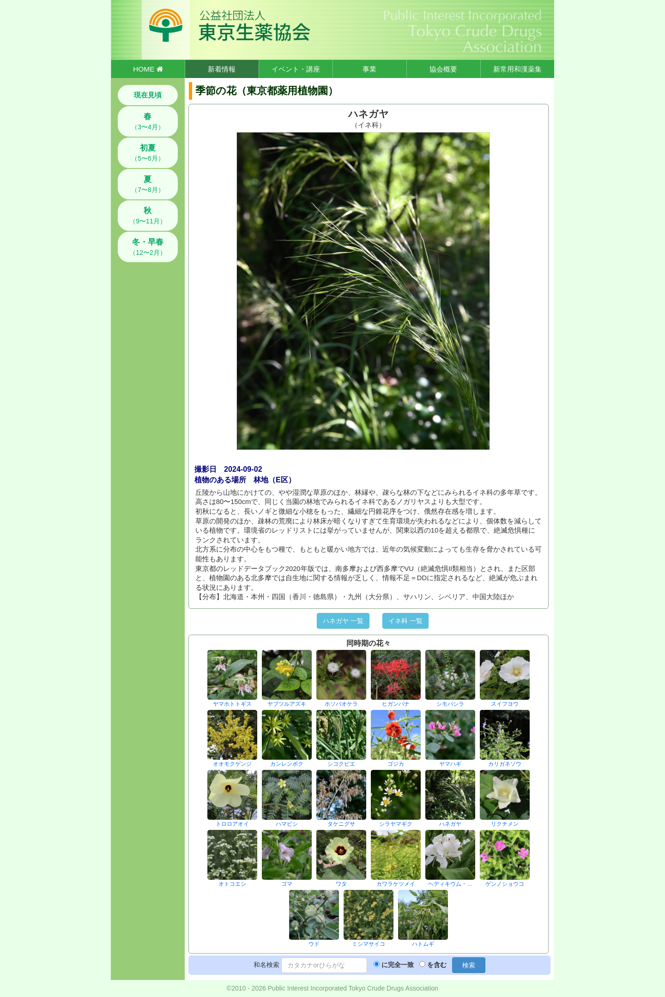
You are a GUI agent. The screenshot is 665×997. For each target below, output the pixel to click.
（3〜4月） (147, 121)
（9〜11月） (147, 215)
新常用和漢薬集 (517, 69)
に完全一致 (397, 964)
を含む (437, 964)
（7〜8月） (147, 184)
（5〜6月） (147, 153)
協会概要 (443, 69)
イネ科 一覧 (405, 621)
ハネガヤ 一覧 (343, 621)
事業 (369, 69)
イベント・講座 (296, 69)
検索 (468, 965)
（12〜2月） (147, 247)
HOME (148, 69)
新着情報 (222, 69)
